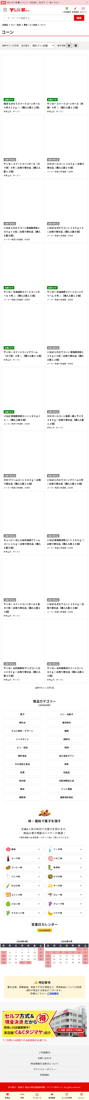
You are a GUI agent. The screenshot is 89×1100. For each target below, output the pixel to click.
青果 (22, 772)
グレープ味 (58, 903)
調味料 (66, 739)
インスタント (22, 739)
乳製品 (66, 772)
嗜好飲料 (66, 722)
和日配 (22, 780)
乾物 (67, 747)
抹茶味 (56, 867)
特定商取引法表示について (44, 1063)
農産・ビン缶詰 (30, 24)
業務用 (22, 797)
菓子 (22, 714)
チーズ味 (57, 885)
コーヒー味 (16, 867)
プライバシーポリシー (44, 1069)
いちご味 (57, 858)
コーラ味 (15, 858)
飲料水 (22, 722)
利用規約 (44, 1074)
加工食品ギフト (66, 755)
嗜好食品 (22, 755)
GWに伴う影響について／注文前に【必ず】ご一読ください (33, 2)
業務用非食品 (66, 797)
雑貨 (22, 788)
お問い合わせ (45, 1058)
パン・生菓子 (66, 714)
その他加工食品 (22, 764)
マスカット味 (17, 912)
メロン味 (15, 903)
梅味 (13, 849)
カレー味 (57, 894)
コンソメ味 (16, 894)
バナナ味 (57, 912)
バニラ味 (15, 876)
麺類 (67, 730)
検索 (79, 18)
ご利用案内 (53, 993)
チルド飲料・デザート (22, 730)
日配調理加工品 (66, 780)
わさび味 (15, 885)
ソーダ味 (57, 849)
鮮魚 (67, 764)
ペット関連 (66, 788)
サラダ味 (57, 876)
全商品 (5, 24)
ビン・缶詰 (16, 24)
